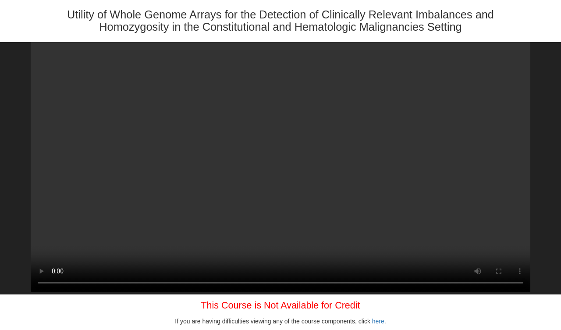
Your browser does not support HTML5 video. (280, 167)
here (378, 321)
